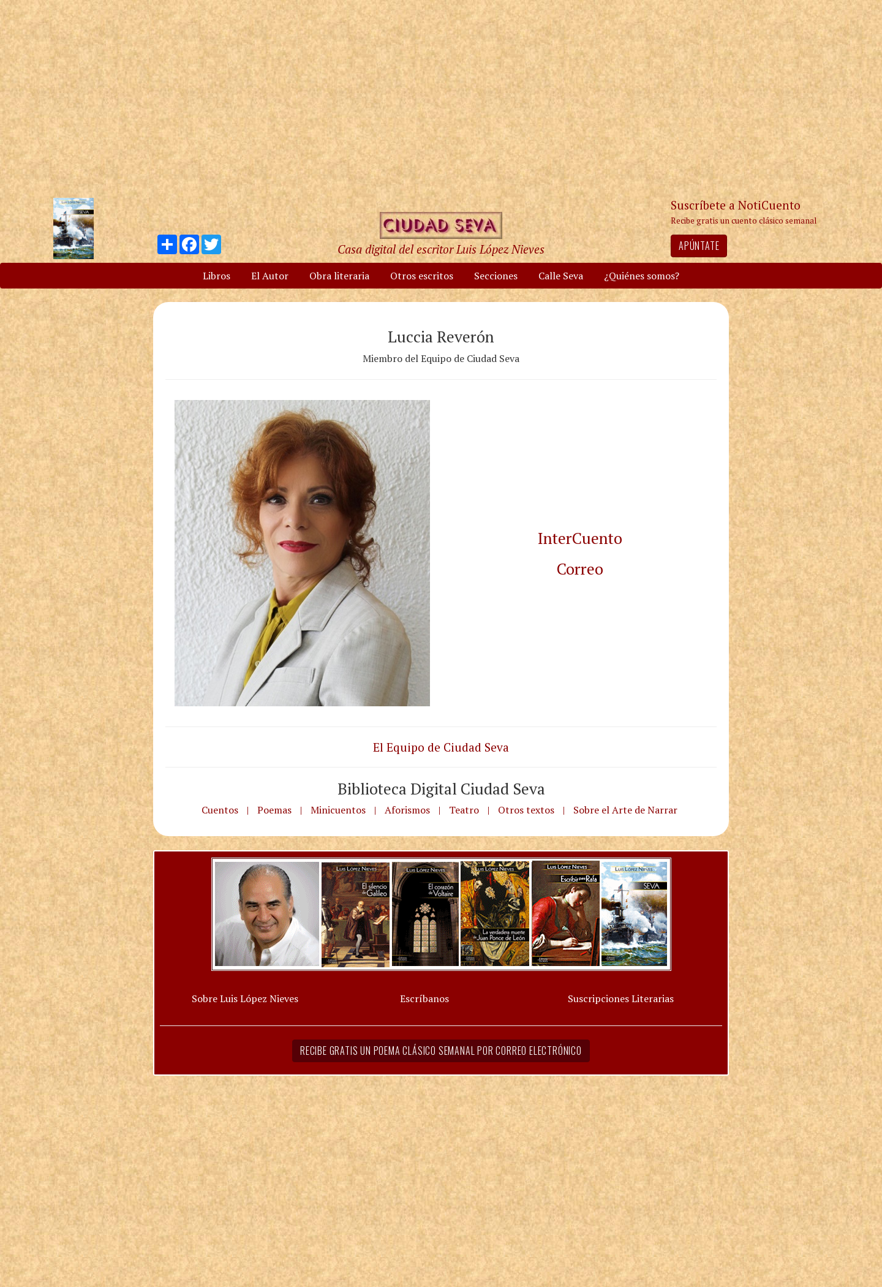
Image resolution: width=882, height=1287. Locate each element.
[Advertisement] (441, 98)
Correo (580, 568)
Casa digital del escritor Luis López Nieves (441, 249)
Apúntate (699, 245)
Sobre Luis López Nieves (245, 998)
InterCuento (580, 537)
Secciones (496, 275)
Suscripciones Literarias (621, 998)
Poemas (274, 810)
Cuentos (220, 810)
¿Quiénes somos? (641, 275)
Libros (216, 275)
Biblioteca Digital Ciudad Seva (441, 788)
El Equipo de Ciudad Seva (441, 747)
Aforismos (407, 810)
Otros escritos (421, 275)
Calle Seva (560, 275)
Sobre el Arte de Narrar (625, 810)
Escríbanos (424, 998)
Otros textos (526, 810)
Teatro (464, 810)
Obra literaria (339, 275)
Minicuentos (338, 810)
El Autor (269, 275)
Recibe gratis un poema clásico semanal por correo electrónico (441, 1050)
